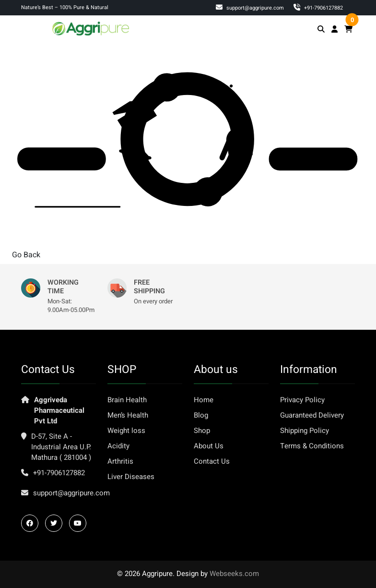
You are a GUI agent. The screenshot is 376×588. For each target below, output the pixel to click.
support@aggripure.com (250, 8)
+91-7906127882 (59, 473)
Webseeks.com (234, 573)
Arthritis (120, 461)
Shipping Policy (304, 430)
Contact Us (212, 461)
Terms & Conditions (312, 446)
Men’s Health (127, 415)
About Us (208, 446)
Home (203, 400)
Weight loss (126, 430)
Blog (201, 415)
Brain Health (127, 400)
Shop (202, 430)
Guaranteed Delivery (312, 415)
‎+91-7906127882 (318, 8)
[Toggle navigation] (31, 28)
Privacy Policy (302, 400)
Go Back (26, 255)
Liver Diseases (130, 476)
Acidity (118, 446)
